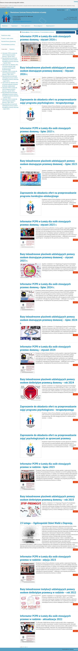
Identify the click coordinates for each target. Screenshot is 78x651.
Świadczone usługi (5, 35)
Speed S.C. (76, 649)
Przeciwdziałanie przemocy (47, 32)
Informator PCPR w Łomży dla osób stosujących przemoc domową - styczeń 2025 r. (9, 89)
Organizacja (14, 25)
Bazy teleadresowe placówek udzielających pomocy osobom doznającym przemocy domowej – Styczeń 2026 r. (47, 71)
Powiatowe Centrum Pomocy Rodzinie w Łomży (28, 12)
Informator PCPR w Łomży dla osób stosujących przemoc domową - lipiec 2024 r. (9, 100)
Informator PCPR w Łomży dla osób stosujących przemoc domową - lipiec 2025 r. (9, 72)
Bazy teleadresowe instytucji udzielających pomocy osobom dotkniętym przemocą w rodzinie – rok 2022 (48, 591)
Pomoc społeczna (25, 25)
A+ (67, 10)
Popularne (12, 49)
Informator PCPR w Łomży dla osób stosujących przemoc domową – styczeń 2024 (45, 348)
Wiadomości (5, 25)
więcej (75, 56)
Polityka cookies (10, 7)
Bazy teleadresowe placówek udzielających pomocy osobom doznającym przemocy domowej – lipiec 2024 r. (48, 320)
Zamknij (76, 1)
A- (65, 10)
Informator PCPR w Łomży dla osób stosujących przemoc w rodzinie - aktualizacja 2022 (45, 617)
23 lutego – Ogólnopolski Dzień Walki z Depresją (46, 523)
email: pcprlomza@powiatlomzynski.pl (22, 21)
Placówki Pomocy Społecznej (8, 41)
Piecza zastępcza (38, 25)
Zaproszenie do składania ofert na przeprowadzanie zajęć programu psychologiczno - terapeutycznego (48, 101)
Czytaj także (4, 49)
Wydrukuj (72, 10)
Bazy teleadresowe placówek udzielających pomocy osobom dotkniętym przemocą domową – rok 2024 (47, 381)
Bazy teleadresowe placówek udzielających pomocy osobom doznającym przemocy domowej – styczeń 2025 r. (47, 257)
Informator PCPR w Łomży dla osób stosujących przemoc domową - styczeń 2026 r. (9, 54)
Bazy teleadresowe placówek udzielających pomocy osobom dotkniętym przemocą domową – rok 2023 (47, 498)
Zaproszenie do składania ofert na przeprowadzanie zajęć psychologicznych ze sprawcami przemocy (48, 436)
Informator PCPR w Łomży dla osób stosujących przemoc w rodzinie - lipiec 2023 (45, 465)
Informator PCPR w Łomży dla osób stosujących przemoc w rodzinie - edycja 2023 (45, 558)
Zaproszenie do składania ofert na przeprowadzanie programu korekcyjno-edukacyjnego (10, 84)
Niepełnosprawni (50, 25)
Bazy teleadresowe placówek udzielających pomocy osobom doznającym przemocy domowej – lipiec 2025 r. (48, 164)
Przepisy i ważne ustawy (7, 38)
